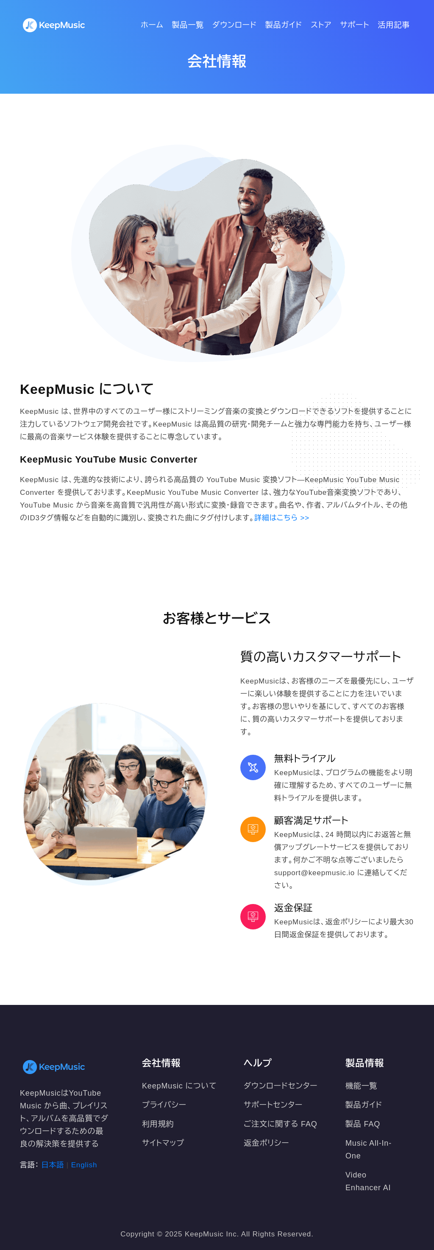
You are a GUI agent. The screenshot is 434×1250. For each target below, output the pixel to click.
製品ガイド (283, 25)
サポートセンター (273, 1105)
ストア (321, 25)
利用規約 (158, 1124)
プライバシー (164, 1105)
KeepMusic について (179, 1086)
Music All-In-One (368, 1149)
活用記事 (394, 25)
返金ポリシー (266, 1143)
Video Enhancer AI (368, 1181)
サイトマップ (163, 1143)
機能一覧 (361, 1086)
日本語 (53, 1165)
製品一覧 (188, 25)
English (84, 1165)
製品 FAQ (362, 1124)
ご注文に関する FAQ (280, 1124)
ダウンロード (234, 25)
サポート (354, 25)
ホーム (152, 25)
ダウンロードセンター (280, 1086)
